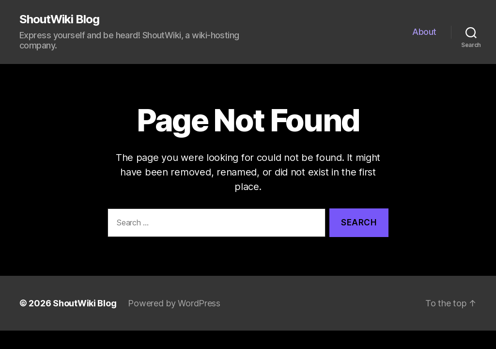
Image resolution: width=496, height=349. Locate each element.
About (424, 32)
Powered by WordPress (174, 303)
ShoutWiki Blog (59, 19)
